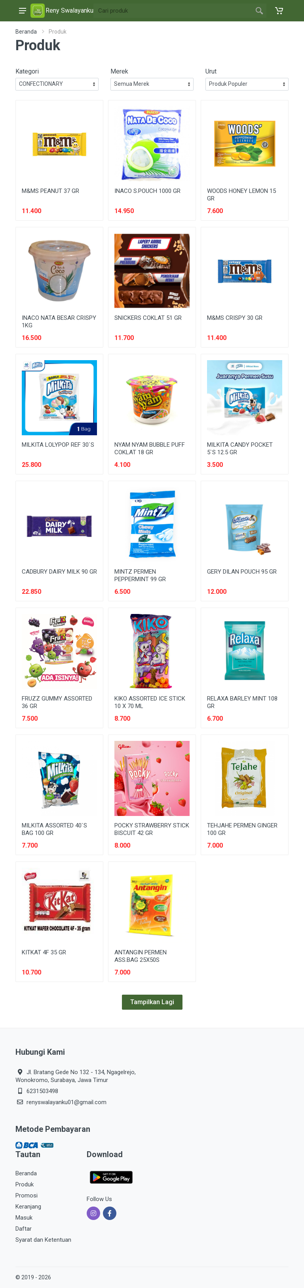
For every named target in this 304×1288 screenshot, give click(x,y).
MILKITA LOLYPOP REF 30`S (58, 444)
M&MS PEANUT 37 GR (50, 191)
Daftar (23, 1228)
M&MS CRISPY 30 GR (234, 317)
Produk (24, 1184)
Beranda (26, 31)
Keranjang (28, 1206)
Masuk (23, 1217)
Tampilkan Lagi (152, 1002)
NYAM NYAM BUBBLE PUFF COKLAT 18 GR (149, 448)
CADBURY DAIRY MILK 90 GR (59, 571)
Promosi (26, 1195)
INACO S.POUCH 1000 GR (147, 191)
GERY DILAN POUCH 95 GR (242, 571)
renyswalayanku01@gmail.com (66, 1102)
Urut (211, 71)
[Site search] (172, 11)
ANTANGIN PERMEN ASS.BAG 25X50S (140, 956)
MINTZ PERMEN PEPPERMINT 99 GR (140, 575)
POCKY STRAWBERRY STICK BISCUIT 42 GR (151, 829)
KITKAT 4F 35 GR (44, 952)
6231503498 (42, 1091)
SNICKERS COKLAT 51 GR (148, 317)
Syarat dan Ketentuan (43, 1239)
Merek (119, 71)
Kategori (27, 71)
